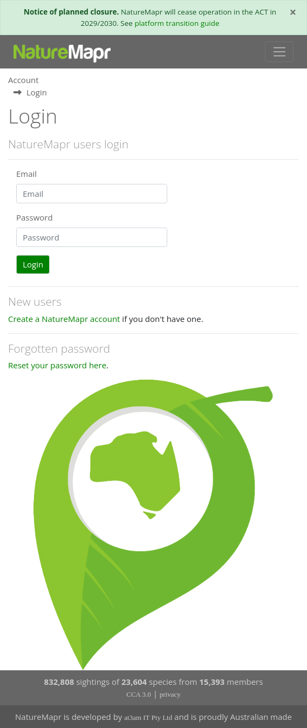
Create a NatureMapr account (64, 318)
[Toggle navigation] (279, 52)
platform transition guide (176, 23)
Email (26, 173)
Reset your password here (57, 365)
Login (33, 264)
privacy (170, 694)
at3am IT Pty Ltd (148, 717)
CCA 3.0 (138, 694)
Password (34, 217)
